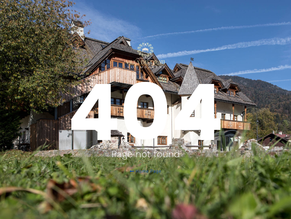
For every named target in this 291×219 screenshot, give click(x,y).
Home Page (146, 171)
